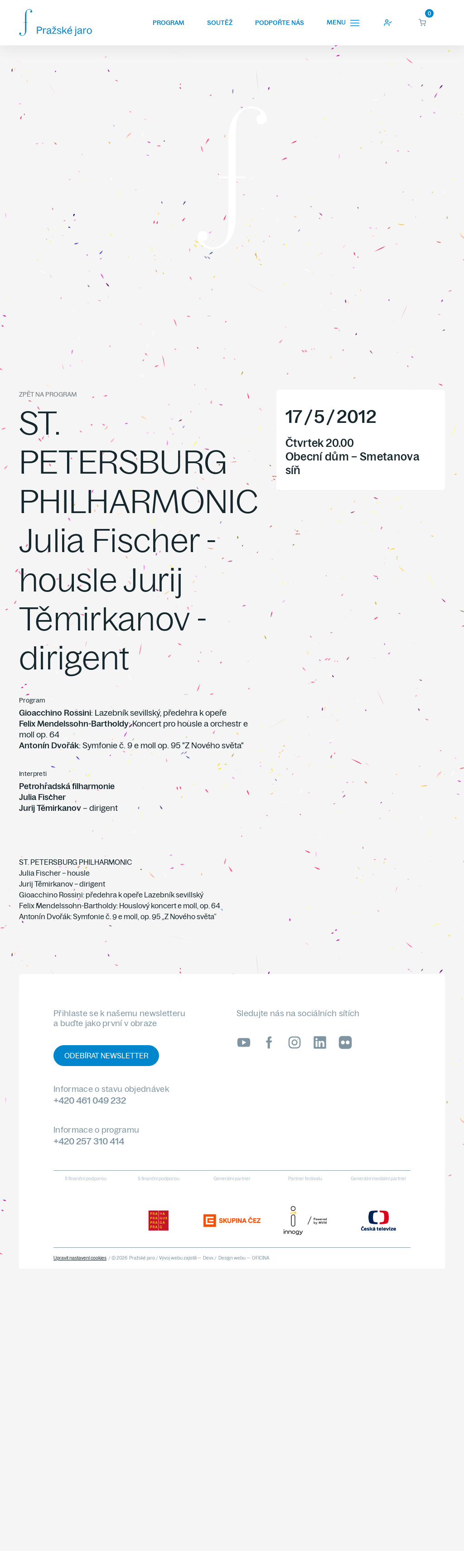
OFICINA (261, 1258)
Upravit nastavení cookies (79, 1258)
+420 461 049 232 (89, 1100)
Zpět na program (48, 394)
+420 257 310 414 (88, 1141)
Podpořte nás (279, 23)
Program (168, 23)
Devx (208, 1258)
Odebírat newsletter (106, 1055)
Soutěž (219, 23)
